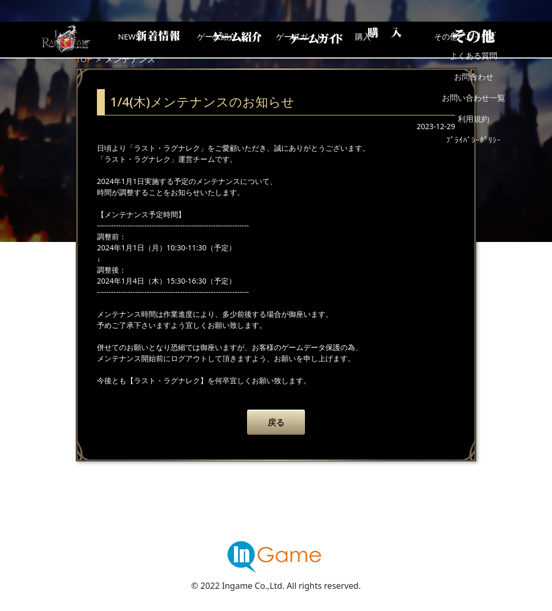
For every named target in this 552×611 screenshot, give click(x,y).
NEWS (146, 39)
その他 (484, 39)
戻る (276, 422)
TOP (84, 59)
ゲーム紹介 (231, 39)
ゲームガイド (315, 39)
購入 (399, 39)
